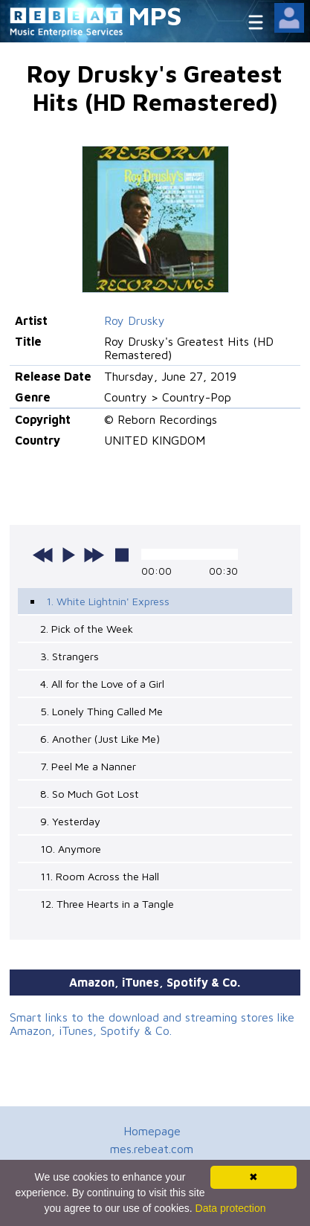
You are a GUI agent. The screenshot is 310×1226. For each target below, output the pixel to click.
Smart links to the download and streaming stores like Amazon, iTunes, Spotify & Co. (152, 1023)
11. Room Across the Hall (99, 876)
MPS (155, 15)
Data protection (231, 1208)
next (93, 554)
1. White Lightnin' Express (107, 601)
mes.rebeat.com (151, 1148)
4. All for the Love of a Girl (102, 683)
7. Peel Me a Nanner (88, 766)
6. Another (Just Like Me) (100, 738)
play (68, 555)
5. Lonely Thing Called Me (101, 711)
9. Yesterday (70, 821)
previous (43, 554)
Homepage (152, 1131)
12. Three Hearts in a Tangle (107, 903)
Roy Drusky (134, 320)
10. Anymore (70, 848)
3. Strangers (69, 656)
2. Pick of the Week (86, 628)
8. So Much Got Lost (89, 793)
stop (122, 554)
